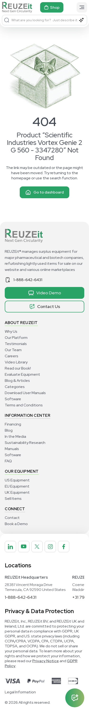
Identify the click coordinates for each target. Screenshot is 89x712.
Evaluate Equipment (22, 374)
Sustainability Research (25, 442)
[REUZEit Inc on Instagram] (50, 546)
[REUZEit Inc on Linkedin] (10, 546)
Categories (15, 386)
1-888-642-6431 (27, 279)
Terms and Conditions (24, 405)
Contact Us (44, 306)
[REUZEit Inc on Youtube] (23, 546)
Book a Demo (16, 523)
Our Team (13, 349)
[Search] (6, 20)
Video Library (16, 362)
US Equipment (17, 480)
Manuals (12, 448)
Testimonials (16, 343)
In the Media (15, 436)
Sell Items (13, 498)
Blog (9, 430)
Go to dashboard (44, 192)
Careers (11, 356)
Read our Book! (18, 368)
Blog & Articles (17, 380)
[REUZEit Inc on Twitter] (37, 546)
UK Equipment (17, 492)
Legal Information (20, 692)
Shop (52, 7)
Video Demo (44, 293)
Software (13, 398)
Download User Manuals (25, 392)
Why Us (11, 331)
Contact (12, 517)
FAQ (8, 461)
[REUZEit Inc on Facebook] (63, 546)
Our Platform (16, 337)
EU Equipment (17, 486)
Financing (13, 424)
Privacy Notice (45, 660)
